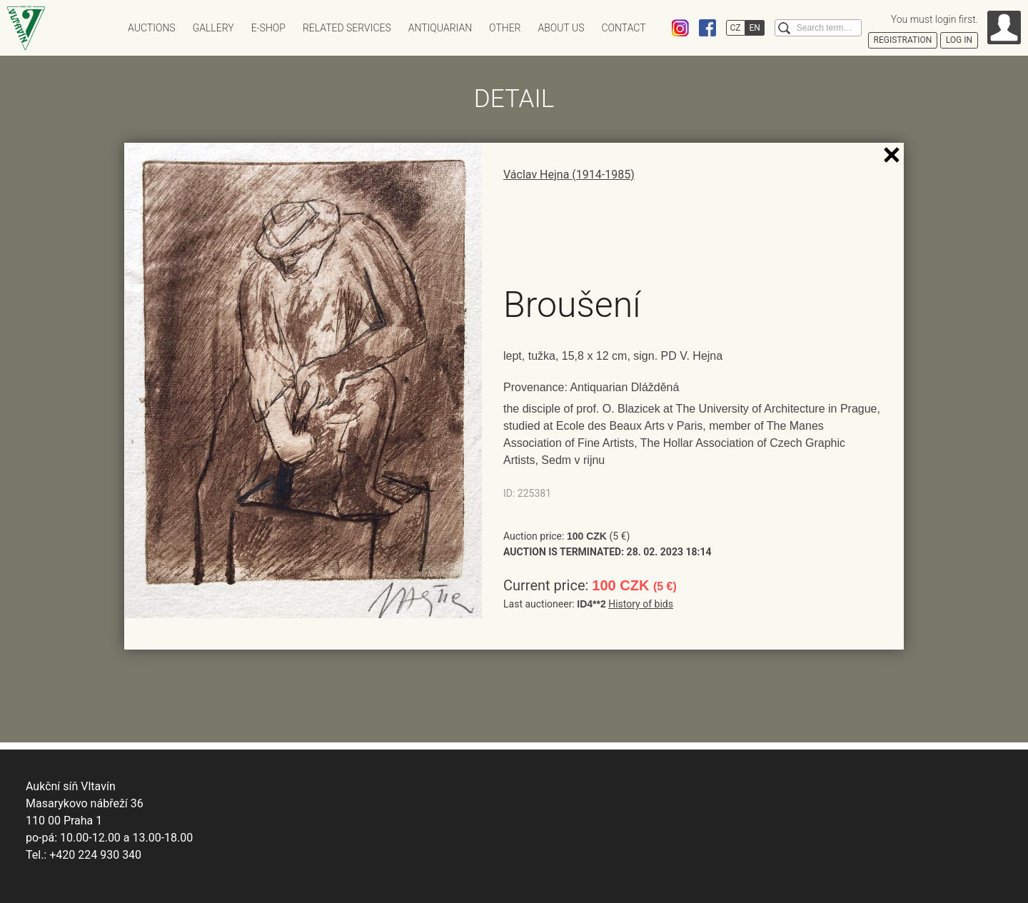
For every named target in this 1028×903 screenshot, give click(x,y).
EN (755, 28)
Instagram (680, 27)
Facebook (707, 27)
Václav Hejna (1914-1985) (569, 174)
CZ (735, 28)
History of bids (640, 604)
